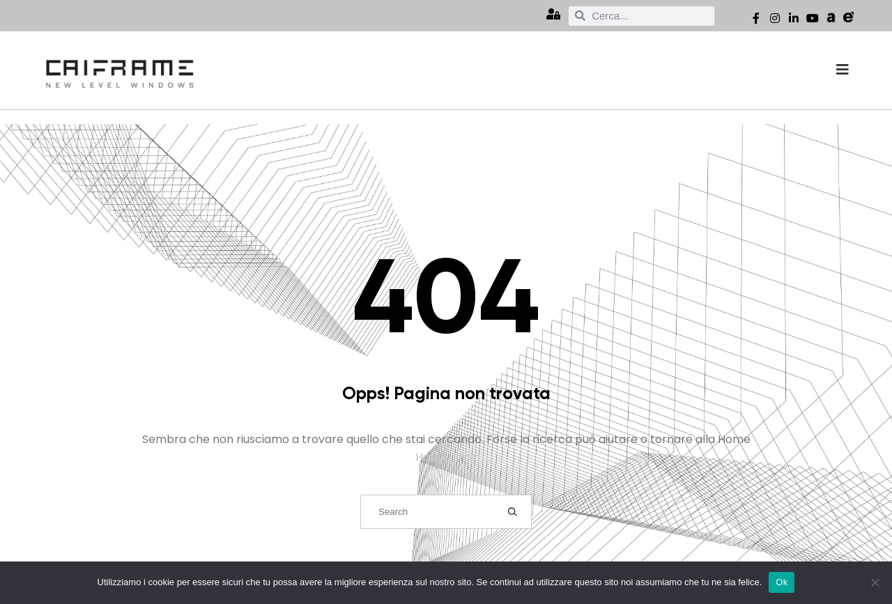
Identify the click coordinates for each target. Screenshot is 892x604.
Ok (781, 582)
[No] (875, 582)
